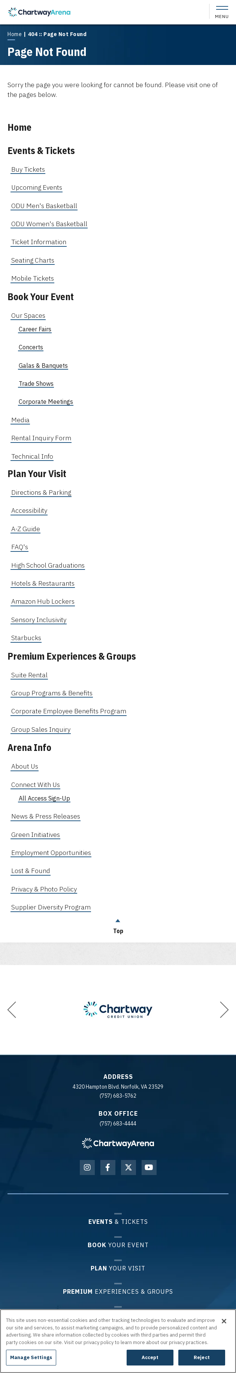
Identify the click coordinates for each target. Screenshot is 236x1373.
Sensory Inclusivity (38, 619)
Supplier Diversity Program (51, 907)
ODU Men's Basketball (44, 205)
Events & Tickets (41, 150)
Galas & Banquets (43, 365)
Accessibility (29, 510)
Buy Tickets (28, 169)
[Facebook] (107, 1167)
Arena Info (29, 747)
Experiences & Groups (118, 1291)
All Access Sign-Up (44, 798)
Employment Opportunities (51, 852)
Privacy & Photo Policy (44, 889)
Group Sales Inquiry (40, 729)
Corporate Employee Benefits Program (68, 711)
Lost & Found (30, 870)
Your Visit (118, 1268)
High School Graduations (48, 565)
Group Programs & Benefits (52, 693)
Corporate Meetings (46, 401)
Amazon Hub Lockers (43, 601)
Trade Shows (36, 383)
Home (14, 34)
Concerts (31, 347)
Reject (202, 1357)
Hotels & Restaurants (43, 583)
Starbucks (26, 637)
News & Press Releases (45, 816)
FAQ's (19, 546)
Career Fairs (35, 329)
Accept (150, 1357)
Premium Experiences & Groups (71, 656)
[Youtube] (149, 1167)
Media (20, 419)
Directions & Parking (41, 492)
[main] (118, 483)
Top (118, 924)
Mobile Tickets (32, 278)
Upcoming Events (36, 187)
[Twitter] (128, 1167)
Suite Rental (29, 675)
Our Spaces (28, 315)
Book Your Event (40, 296)
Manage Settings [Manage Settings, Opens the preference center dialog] (31, 1357)
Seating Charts (32, 260)
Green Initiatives (35, 834)
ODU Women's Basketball (49, 223)
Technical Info (32, 456)
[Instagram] (87, 1167)
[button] (11, 1009)
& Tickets (118, 1221)
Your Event (118, 1244)
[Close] (224, 1321)
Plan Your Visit (36, 473)
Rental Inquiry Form (41, 437)
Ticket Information (38, 241)
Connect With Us (35, 784)
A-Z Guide (25, 528)
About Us (24, 766)
